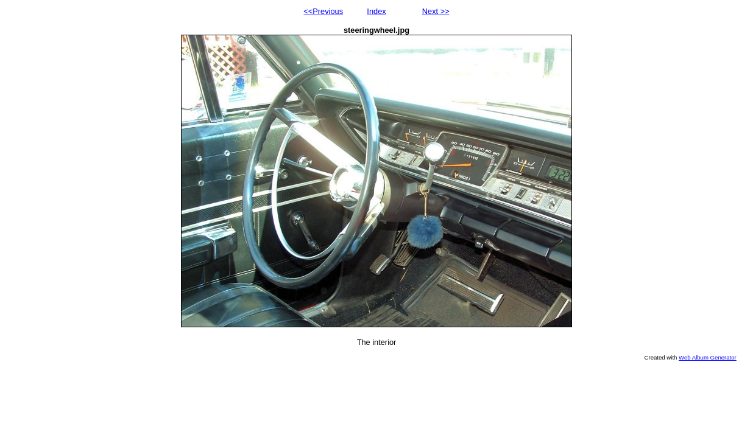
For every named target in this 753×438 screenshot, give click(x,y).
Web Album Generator (708, 357)
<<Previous (323, 11)
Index (376, 11)
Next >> (436, 11)
